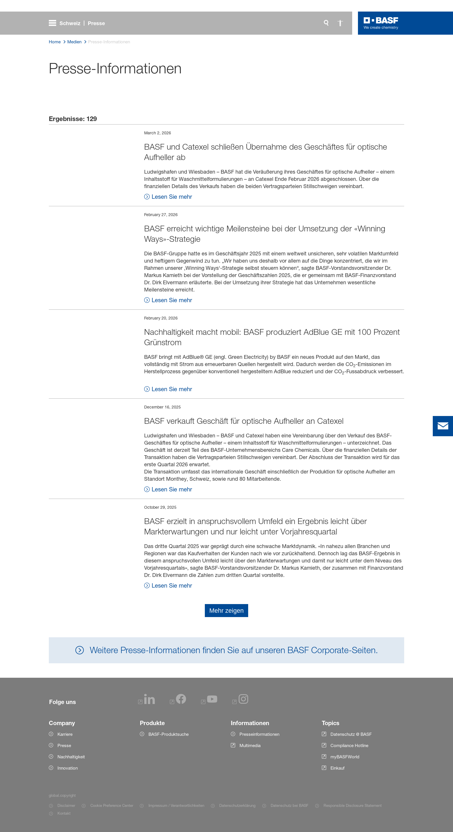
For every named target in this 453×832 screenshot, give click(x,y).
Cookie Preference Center (111, 805)
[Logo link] (381, 23)
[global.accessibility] (340, 23)
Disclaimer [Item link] (66, 805)
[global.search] (326, 23)
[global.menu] (79, 23)
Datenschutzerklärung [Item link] (237, 805)
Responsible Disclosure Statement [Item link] (353, 805)
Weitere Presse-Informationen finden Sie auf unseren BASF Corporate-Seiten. (233, 650)
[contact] (443, 426)
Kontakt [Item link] (63, 813)
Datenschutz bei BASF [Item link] (289, 805)
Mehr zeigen (226, 610)
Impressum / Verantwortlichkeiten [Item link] (176, 805)
